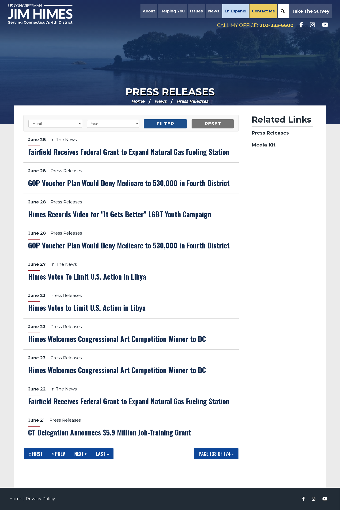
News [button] (212, 11)
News (161, 101)
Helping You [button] (171, 11)
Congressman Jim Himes (48, 15)
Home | (17, 498)
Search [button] (281, 12)
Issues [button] (195, 11)
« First (35, 453)
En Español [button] (234, 11)
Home (138, 101)
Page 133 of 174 (216, 453)
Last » (102, 453)
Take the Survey (309, 11)
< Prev (58, 453)
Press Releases (170, 92)
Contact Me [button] (262, 11)
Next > (80, 453)
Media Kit (264, 145)
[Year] (113, 124)
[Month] (55, 124)
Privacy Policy (40, 498)
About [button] (148, 11)
